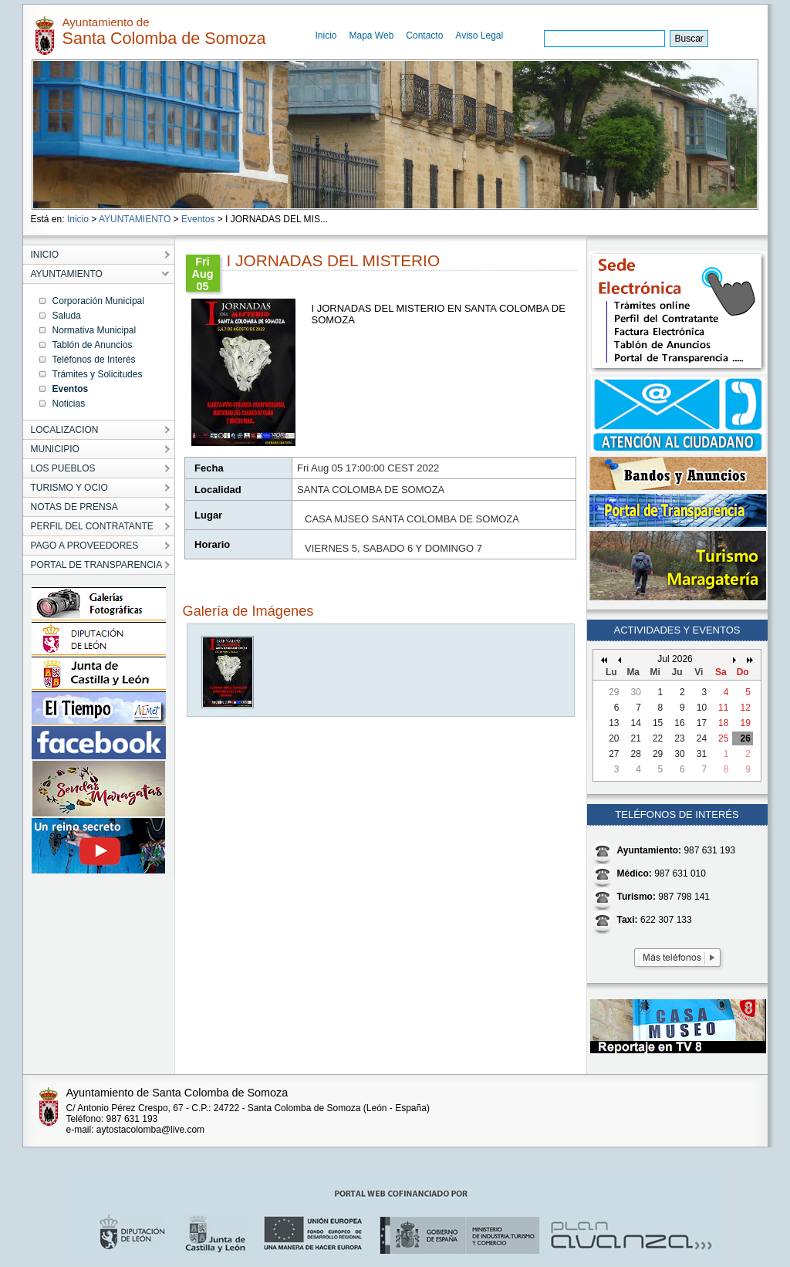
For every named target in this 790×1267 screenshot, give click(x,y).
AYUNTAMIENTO (134, 219)
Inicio (326, 35)
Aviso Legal (479, 35)
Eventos (197, 219)
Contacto (424, 35)
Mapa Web (371, 35)
